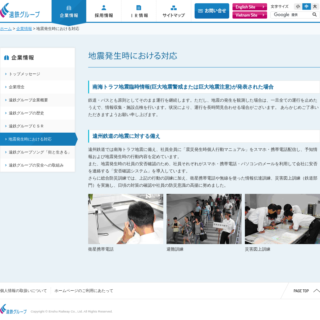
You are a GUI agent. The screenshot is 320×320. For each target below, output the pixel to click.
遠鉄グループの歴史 (26, 113)
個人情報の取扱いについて (23, 290)
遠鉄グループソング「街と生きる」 (40, 152)
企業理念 (16, 87)
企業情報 (24, 28)
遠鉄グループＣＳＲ (26, 126)
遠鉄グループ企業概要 (28, 100)
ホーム (6, 28)
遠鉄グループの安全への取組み (36, 165)
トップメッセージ (24, 74)
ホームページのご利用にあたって (84, 290)
